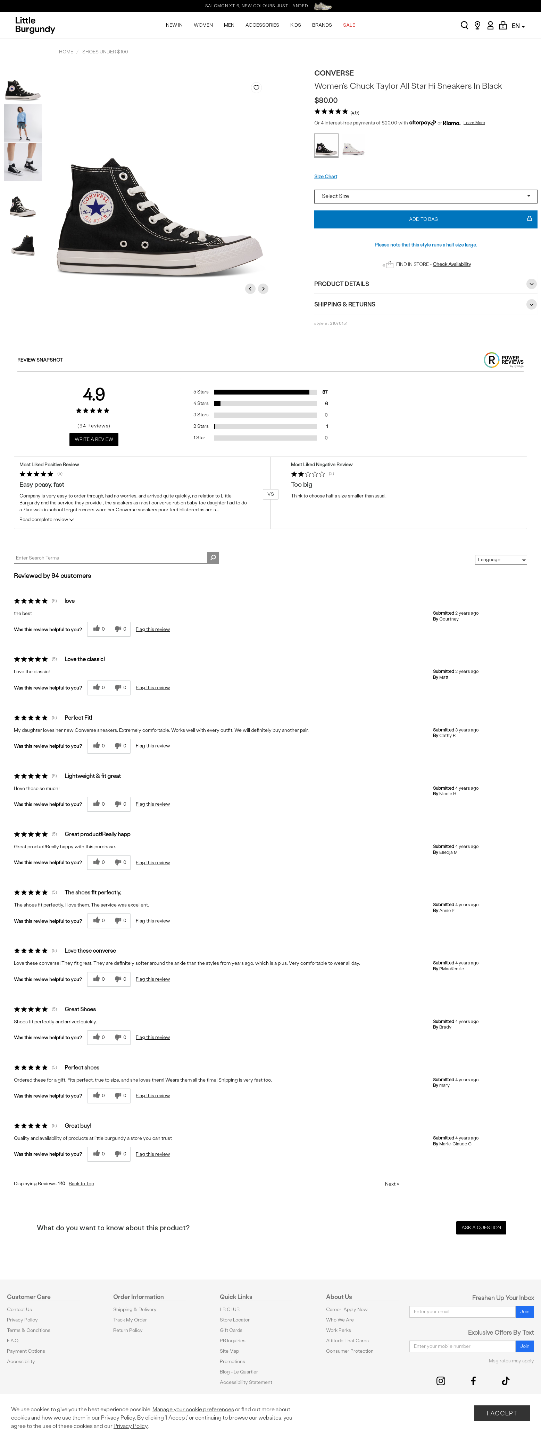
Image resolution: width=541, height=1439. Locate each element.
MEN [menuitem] (229, 25)
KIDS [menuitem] (295, 25)
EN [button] (518, 25)
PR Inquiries (232, 1341)
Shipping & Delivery (135, 1309)
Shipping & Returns (426, 304)
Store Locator (235, 1320)
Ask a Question (481, 1228)
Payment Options (26, 1351)
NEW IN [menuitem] (174, 25)
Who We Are (340, 1320)
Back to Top (81, 1184)
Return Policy (128, 1330)
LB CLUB (230, 1309)
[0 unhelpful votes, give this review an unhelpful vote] (120, 629)
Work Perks (338, 1330)
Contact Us (19, 1309)
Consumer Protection (350, 1351)
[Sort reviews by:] (501, 560)
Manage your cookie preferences (193, 1409)
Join (525, 1312)
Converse (334, 73)
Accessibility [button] (21, 1361)
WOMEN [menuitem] (203, 25)
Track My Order (130, 1320)
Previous (251, 289)
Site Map (229, 1351)
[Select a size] (426, 196)
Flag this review (153, 629)
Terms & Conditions (28, 1330)
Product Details (426, 284)
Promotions (232, 1361)
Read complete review (47, 520)
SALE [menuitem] (349, 25)
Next (264, 289)
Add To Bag (470, 219)
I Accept (502, 1413)
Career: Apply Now (347, 1309)
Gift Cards (231, 1330)
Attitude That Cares (347, 1341)
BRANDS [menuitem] (322, 25)
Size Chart (325, 177)
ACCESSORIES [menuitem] (262, 25)
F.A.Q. (13, 1341)
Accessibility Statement (246, 1382)
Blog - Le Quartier (239, 1372)
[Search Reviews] (116, 558)
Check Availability (452, 264)
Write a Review (94, 439)
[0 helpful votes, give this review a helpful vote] (98, 629)
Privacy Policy (22, 1320)
